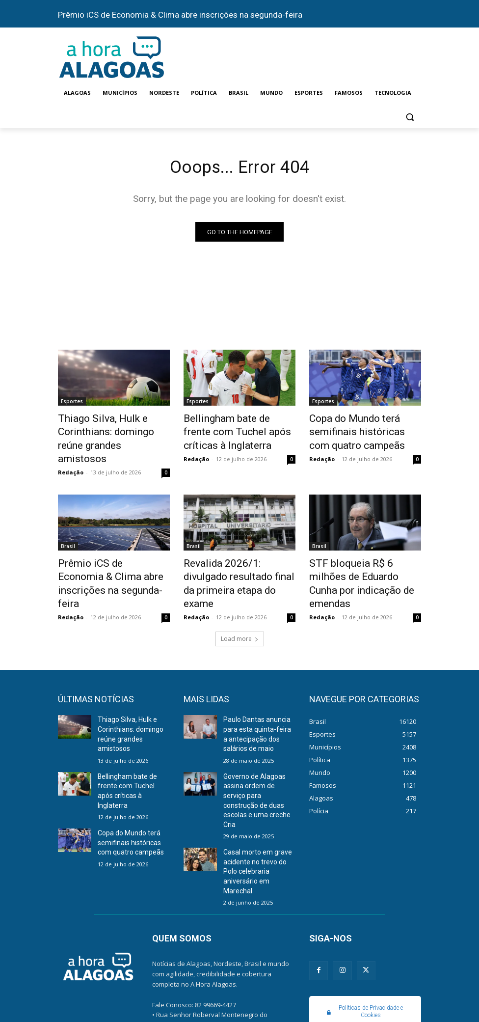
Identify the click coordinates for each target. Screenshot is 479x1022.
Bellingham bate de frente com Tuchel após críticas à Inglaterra (233, 430)
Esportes (72, 403)
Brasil (68, 527)
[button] (409, 116)
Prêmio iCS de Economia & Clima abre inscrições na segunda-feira (180, 15)
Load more (240, 599)
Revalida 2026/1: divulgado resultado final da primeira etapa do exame (234, 554)
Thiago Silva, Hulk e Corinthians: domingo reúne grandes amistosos (109, 430)
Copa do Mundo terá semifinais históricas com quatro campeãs (357, 430)
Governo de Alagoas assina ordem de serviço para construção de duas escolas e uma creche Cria (257, 747)
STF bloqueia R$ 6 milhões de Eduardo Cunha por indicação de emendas (363, 554)
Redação (70, 453)
